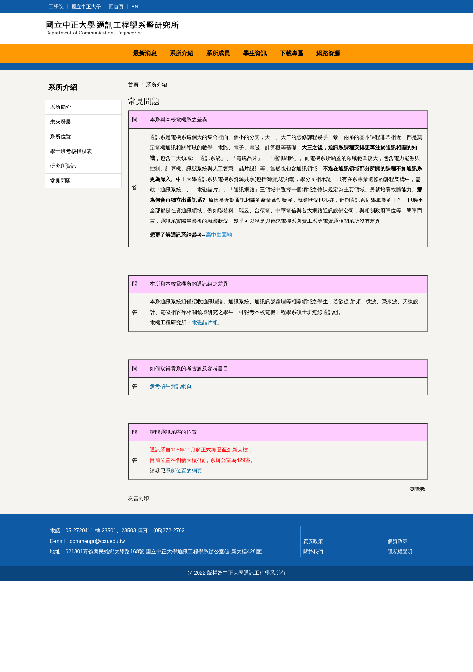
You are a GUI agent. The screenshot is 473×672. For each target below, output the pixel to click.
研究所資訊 (63, 238)
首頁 (133, 157)
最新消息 (145, 53)
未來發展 (60, 194)
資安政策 (313, 632)
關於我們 (313, 643)
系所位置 (60, 209)
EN (134, 6)
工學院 (56, 6)
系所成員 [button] (218, 53)
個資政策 (397, 632)
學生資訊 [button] (255, 53)
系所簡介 (60, 179)
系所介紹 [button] (181, 53)
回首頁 (116, 6)
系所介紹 (156, 157)
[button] (50, 100)
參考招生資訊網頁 (171, 458)
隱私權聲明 (400, 643)
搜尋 (420, 29)
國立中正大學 (86, 6)
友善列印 (138, 570)
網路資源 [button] (328, 53)
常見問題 (60, 253)
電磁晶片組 (205, 395)
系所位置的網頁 (183, 543)
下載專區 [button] (291, 53)
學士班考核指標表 (71, 223)
